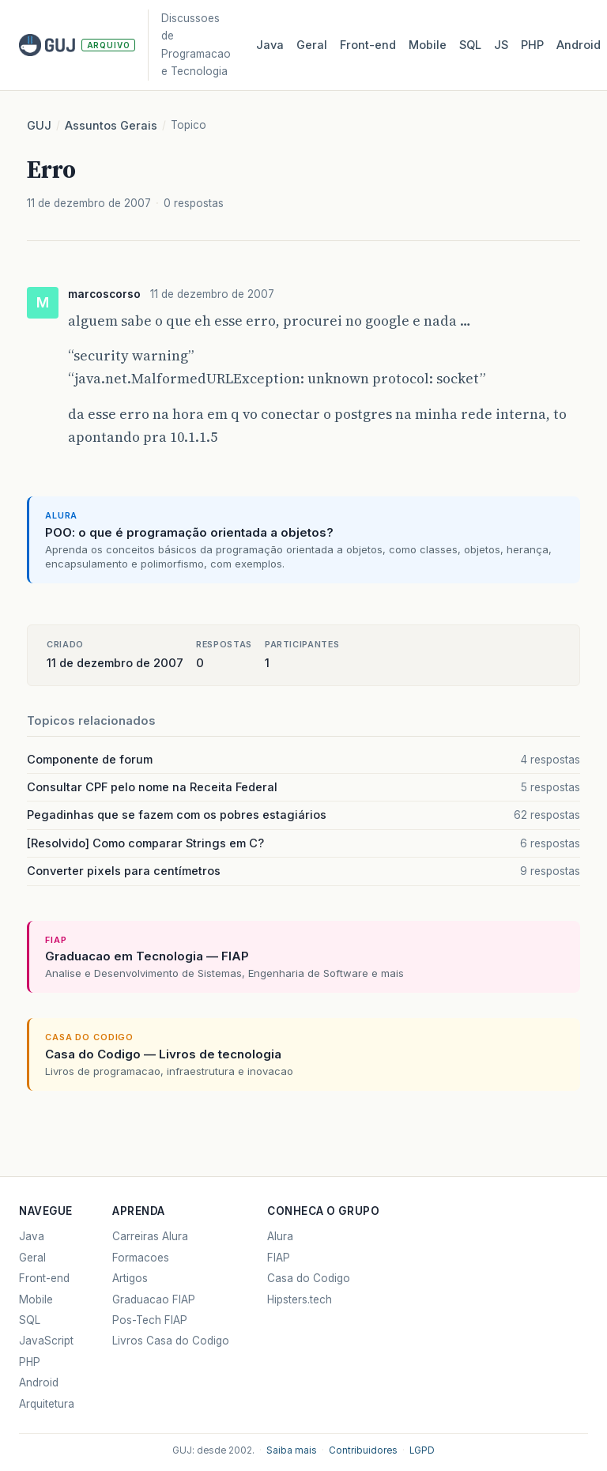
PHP (532, 45)
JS (501, 45)
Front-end (44, 1278)
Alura (280, 1236)
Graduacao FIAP (153, 1299)
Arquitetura (46, 1403)
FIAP (278, 1257)
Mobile (428, 45)
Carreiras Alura (150, 1236)
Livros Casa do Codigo (170, 1340)
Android (578, 45)
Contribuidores (363, 1450)
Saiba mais (291, 1450)
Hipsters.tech (299, 1299)
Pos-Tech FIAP (149, 1320)
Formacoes (140, 1257)
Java (270, 45)
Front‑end (368, 45)
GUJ (39, 126)
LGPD (422, 1450)
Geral (311, 45)
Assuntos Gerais (111, 126)
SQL (470, 45)
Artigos (130, 1278)
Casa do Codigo (308, 1278)
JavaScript (46, 1340)
